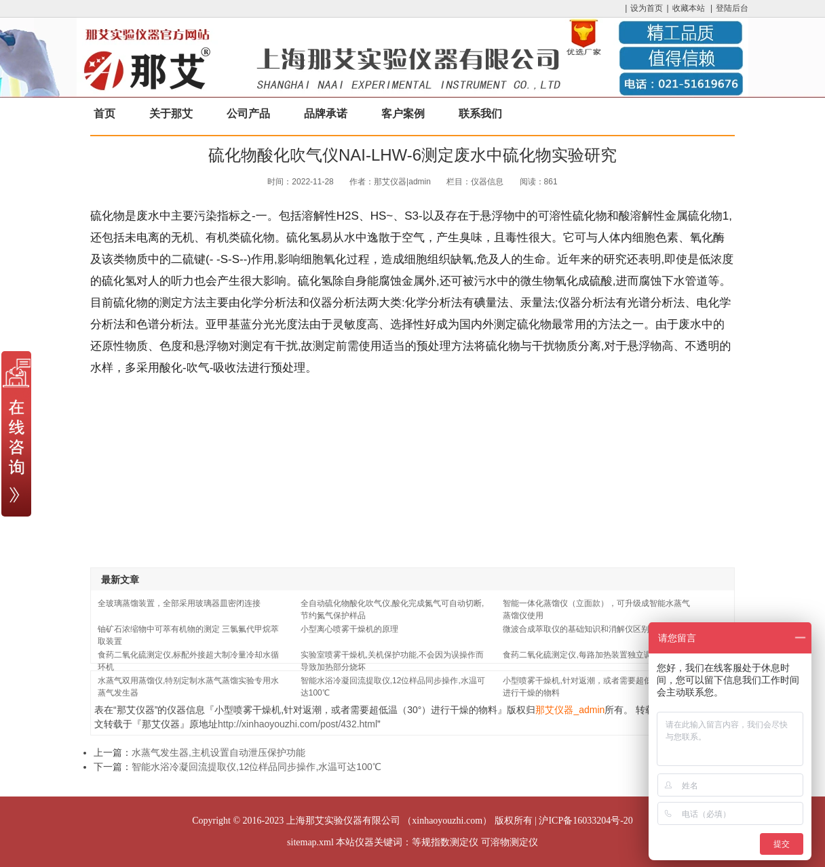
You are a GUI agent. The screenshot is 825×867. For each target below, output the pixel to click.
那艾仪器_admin (570, 709)
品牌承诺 (325, 113)
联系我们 (480, 113)
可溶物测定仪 (509, 842)
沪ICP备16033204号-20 (585, 820)
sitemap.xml (310, 842)
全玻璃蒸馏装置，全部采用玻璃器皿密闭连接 (179, 603)
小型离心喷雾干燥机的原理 (349, 629)
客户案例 (403, 113)
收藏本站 (688, 8)
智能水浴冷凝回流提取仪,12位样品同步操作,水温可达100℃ (256, 766)
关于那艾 (171, 113)
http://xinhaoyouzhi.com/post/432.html (297, 724)
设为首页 (646, 8)
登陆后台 (732, 8)
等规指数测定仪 (445, 842)
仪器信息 (487, 181)
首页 (104, 113)
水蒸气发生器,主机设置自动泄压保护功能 (218, 752)
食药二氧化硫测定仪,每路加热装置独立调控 (581, 655)
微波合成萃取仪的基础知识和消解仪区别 (576, 629)
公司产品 (248, 113)
